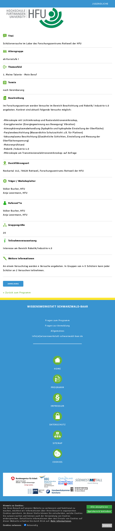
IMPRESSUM (57, 406)
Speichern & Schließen (99, 511)
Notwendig (31, 525)
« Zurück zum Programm (17, 292)
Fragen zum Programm (57, 320)
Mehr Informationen (61, 521)
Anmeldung (13, 284)
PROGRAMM (57, 387)
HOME (57, 368)
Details (107, 525)
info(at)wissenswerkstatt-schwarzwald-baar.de (57, 336)
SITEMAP (57, 443)
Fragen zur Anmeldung (57, 325)
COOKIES (58, 462)
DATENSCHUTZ (57, 424)
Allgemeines (57, 331)
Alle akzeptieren (99, 507)
